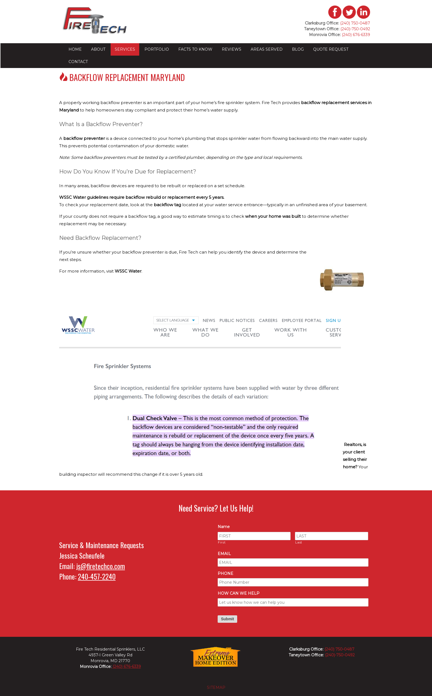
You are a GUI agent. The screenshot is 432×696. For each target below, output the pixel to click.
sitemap (216, 687)
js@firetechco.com (100, 566)
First (221, 542)
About (98, 49)
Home (75, 49)
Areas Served (267, 49)
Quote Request (330, 49)
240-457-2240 (97, 576)
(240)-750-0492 (355, 28)
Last (298, 542)
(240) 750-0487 (355, 23)
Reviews (231, 49)
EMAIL (224, 553)
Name (224, 526)
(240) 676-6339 (355, 34)
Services (125, 49)
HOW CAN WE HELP (238, 593)
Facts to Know (195, 49)
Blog (298, 49)
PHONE (225, 573)
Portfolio (156, 49)
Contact (78, 61)
